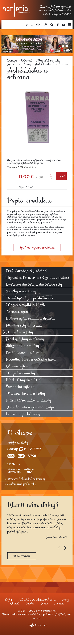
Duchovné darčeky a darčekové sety (34, 284)
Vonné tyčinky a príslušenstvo (30, 298)
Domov (12, 60)
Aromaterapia (17, 311)
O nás (44, 604)
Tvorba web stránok (13, 614)
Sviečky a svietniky (21, 291)
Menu (70, 25)
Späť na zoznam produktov (36, 247)
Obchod (26, 60)
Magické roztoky (48, 60)
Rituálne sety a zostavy (24, 325)
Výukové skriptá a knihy (25, 393)
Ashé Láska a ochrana (51, 64)
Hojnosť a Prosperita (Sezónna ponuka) (37, 277)
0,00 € (28, 25)
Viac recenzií (21, 555)
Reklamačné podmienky (22, 484)
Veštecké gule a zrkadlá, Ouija (30, 407)
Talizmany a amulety (22, 346)
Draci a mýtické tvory (23, 414)
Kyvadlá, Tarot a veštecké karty (31, 359)
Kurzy (66, 600)
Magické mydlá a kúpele (26, 305)
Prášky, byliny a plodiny (25, 339)
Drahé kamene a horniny (25, 352)
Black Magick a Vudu (24, 380)
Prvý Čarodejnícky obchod (26, 271)
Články (30, 604)
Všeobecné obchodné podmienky (27, 479)
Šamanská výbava (20, 387)
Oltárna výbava (18, 366)
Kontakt (59, 604)
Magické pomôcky (20, 373)
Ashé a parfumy (19, 64)
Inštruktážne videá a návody (28, 400)
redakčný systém (39, 614)
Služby (8, 600)
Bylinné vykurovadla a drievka (30, 318)
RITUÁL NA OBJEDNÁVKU (37, 600)
